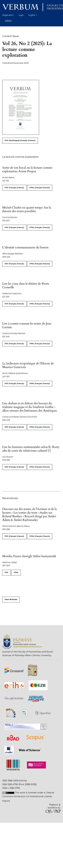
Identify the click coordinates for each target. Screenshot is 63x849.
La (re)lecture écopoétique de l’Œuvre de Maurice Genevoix (28, 365)
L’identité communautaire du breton (25, 247)
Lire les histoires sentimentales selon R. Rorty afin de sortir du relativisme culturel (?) (31, 449)
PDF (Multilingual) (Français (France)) (20, 140)
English (33, 14)
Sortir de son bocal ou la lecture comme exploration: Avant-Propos (27, 169)
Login (21, 15)
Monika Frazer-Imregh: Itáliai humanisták (29, 556)
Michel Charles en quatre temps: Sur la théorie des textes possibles (26, 209)
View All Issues (11, 599)
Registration (8, 15)
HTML (16, 572)
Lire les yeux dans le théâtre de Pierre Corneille (25, 285)
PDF (6, 572)
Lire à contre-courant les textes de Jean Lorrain (26, 325)
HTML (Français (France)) (40, 188)
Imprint (6, 801)
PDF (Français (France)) (14, 188)
